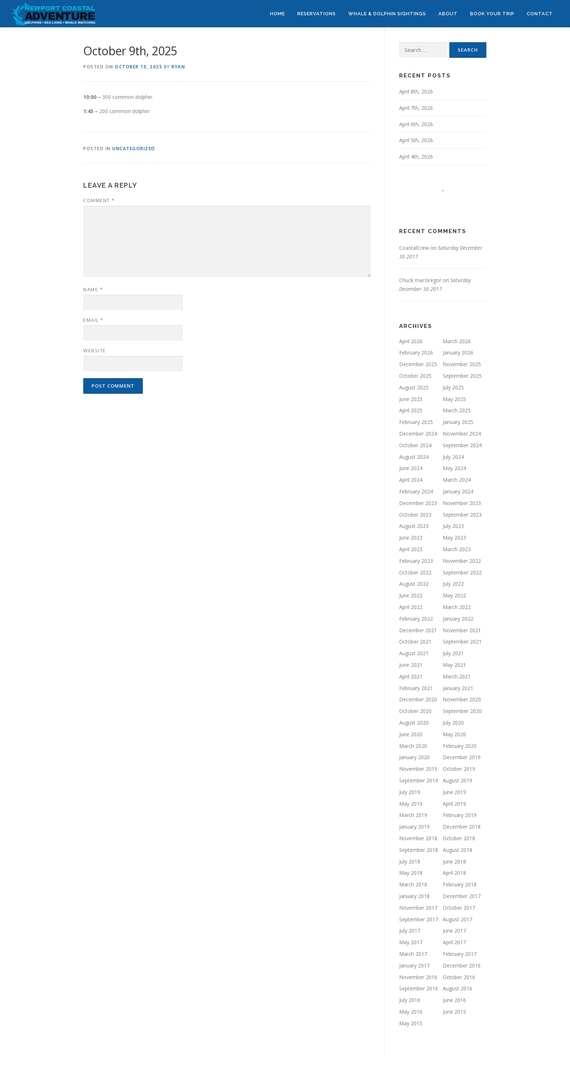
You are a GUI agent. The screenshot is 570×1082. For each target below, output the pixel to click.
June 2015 (454, 1011)
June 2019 (454, 792)
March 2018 (413, 884)
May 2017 (410, 942)
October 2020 (415, 711)
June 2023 (410, 537)
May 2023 (454, 537)
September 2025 (462, 375)
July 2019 (409, 792)
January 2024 (458, 491)
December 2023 (418, 503)
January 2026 (458, 352)
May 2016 (410, 1011)
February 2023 (416, 560)
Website (94, 350)
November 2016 (418, 977)
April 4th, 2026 (416, 156)
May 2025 (454, 399)
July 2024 (453, 456)
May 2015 (410, 1023)
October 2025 (415, 375)
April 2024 (410, 479)
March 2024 (457, 479)
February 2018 (460, 884)
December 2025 (418, 364)
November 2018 (418, 838)
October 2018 (459, 838)
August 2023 (414, 525)
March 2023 (457, 549)
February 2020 (460, 745)
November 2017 (418, 907)
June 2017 (454, 930)
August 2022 (414, 583)
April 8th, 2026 (416, 91)
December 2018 (462, 826)
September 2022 (462, 572)
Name (93, 289)
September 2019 (418, 780)
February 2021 (416, 688)
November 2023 (462, 503)
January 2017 (414, 965)
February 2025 (416, 421)
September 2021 (462, 641)
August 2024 (414, 456)
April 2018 (454, 872)
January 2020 (414, 757)
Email (93, 320)
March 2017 (413, 953)
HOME (277, 13)
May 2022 (454, 595)
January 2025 (458, 421)
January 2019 (414, 826)
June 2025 (410, 399)
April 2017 (454, 942)
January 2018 (414, 896)
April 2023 (410, 549)
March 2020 (413, 745)
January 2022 (458, 618)
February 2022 (416, 618)
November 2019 (418, 768)
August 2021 (414, 653)
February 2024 (416, 491)
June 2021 (410, 664)
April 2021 (410, 676)
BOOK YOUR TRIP (492, 13)
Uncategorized (133, 148)
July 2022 (453, 583)
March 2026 (457, 341)
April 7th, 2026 (416, 107)
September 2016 (418, 988)
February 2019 (460, 815)
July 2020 (453, 722)
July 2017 (409, 930)
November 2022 (462, 560)
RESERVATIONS (316, 13)
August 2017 (457, 919)
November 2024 (462, 433)
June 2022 (410, 595)
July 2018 (409, 861)
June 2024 (410, 468)
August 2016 (457, 988)
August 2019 (457, 780)
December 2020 (418, 699)
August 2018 (457, 849)
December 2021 (418, 630)
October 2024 (415, 445)
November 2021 (462, 630)
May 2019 (410, 803)
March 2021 (457, 676)
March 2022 (457, 607)
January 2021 (458, 688)
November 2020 (462, 699)
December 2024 (418, 433)
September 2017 (418, 919)
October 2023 (415, 514)
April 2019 (454, 803)
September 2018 (418, 849)
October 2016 (459, 977)
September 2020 (462, 711)
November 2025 (462, 364)
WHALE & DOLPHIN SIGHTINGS (387, 13)
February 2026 (416, 352)
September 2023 (462, 514)
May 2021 (454, 664)
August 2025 (414, 387)
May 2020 (454, 734)
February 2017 (460, 953)
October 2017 (459, 907)
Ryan (178, 67)
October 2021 (415, 641)
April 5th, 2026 (416, 140)
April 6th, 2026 (416, 124)
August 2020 (414, 722)
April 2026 (410, 341)
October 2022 (415, 572)
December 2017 (462, 896)
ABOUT (448, 13)
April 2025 (410, 410)
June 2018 (454, 861)
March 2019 (413, 815)
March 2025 (457, 410)
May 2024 (454, 468)
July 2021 (453, 653)
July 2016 (409, 1000)
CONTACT (540, 13)
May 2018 (410, 872)
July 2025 (453, 387)
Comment (99, 200)
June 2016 (454, 1000)
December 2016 (462, 965)
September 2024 (462, 445)
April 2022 (410, 607)
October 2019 (459, 768)
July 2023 (453, 525)
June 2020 (410, 734)
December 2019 (462, 757)
